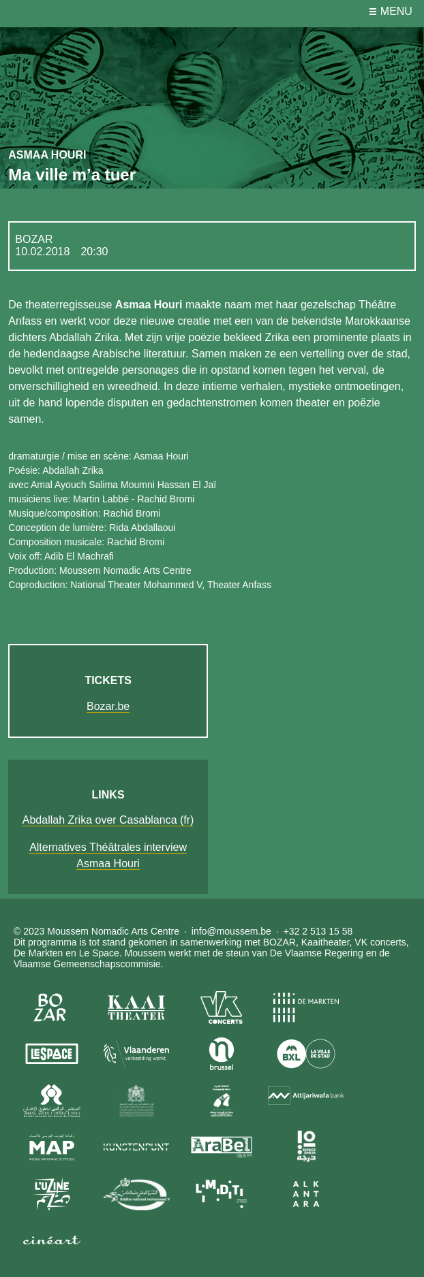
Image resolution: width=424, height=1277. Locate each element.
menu (396, 11)
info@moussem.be (231, 931)
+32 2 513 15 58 (318, 931)
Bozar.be (108, 706)
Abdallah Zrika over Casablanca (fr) (108, 820)
